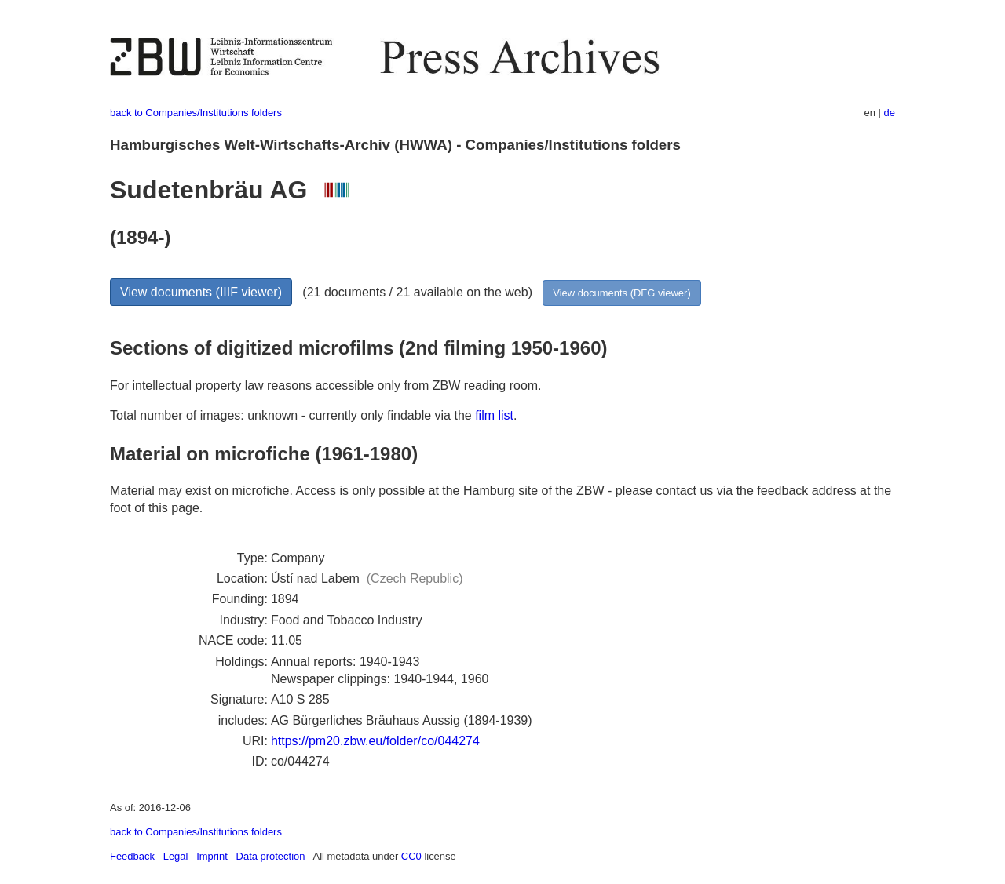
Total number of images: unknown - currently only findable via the (292, 415)
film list (494, 415)
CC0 (411, 856)
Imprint (212, 856)
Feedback (132, 856)
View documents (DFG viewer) (621, 293)
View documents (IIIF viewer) (201, 292)
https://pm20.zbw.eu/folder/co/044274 (375, 741)
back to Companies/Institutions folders (196, 112)
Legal (175, 856)
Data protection (270, 856)
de (889, 112)
